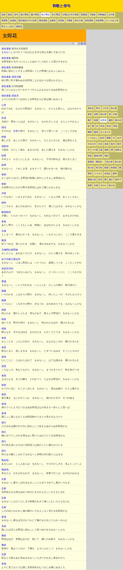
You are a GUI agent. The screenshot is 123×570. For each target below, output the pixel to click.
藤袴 (111, 120)
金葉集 (52, 20)
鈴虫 (109, 126)
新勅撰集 (89, 20)
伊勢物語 (102, 15)
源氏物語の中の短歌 (27, 20)
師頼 (3, 137)
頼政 (3, 309)
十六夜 (95, 150)
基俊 (3, 221)
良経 (3, 526)
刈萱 (115, 114)
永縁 (3, 231)
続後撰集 (100, 20)
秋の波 (118, 162)
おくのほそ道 (112, 20)
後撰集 (4, 20)
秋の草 (103, 114)
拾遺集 (13, 20)
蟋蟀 (90, 132)
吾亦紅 (107, 173)
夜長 (90, 114)
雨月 (119, 144)
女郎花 (103, 120)
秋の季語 (45, 15)
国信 (3, 127)
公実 (3, 105)
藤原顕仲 (6, 212)
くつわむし (93, 138)
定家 (3, 479)
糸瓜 (100, 179)
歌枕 (10, 15)
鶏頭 (106, 156)
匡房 (3, 118)
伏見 (15, 131)
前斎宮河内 (7, 268)
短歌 (3, 15)
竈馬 (96, 132)
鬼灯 (111, 179)
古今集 (111, 15)
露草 (115, 173)
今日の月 (92, 144)
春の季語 (24, 15)
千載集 (69, 20)
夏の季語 (35, 15)
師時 (3, 202)
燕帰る (118, 150)
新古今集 (79, 20)
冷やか (103, 185)
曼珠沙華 (98, 156)
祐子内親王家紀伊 (10, 259)
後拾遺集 (43, 20)
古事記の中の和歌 (70, 15)
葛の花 (118, 120)
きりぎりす (105, 132)
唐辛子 (118, 179)
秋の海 (109, 162)
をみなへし (7, 52)
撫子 (90, 120)
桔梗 (96, 120)
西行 (3, 422)
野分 (98, 108)
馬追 (115, 126)
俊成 (3, 404)
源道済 (15, 95)
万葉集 (92, 15)
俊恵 (3, 338)
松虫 (102, 126)
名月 (119, 138)
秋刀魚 (99, 168)
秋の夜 (114, 108)
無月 (113, 144)
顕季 (3, 155)
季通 (3, 281)
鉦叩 (102, 138)
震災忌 (91, 108)
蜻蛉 (107, 150)
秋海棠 (114, 168)
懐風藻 (84, 15)
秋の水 (112, 185)
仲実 (3, 193)
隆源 (3, 240)
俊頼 (3, 174)
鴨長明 (5, 460)
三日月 (105, 108)
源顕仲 (5, 146)
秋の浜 (91, 168)
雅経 (3, 535)
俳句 (16, 15)
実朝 (3, 564)
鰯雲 (106, 168)
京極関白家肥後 (9, 249)
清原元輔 (16, 77)
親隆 (3, 291)
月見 (100, 144)
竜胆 (90, 173)
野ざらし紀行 (7, 26)
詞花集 (61, 20)
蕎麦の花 (92, 179)
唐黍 (90, 185)
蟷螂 (109, 138)
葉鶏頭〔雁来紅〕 (96, 162)
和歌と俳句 (61, 6)
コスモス (98, 173)
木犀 (96, 185)
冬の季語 (56, 15)
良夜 (106, 144)
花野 (96, 114)
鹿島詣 (19, 26)
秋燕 (90, 156)
